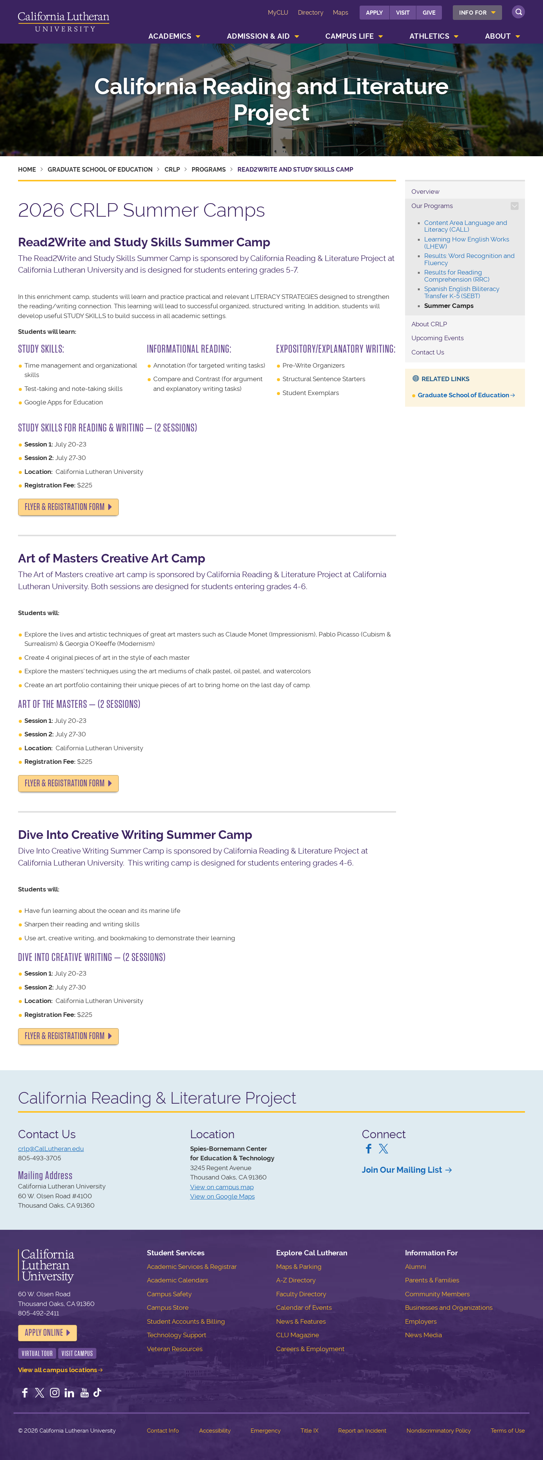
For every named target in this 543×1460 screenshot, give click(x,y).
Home (27, 169)
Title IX (309, 1430)
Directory (311, 12)
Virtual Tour (37, 1353)
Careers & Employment (310, 1349)
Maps (340, 12)
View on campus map (222, 1187)
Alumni (415, 1266)
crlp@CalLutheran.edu (51, 1148)
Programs (209, 169)
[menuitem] (477, 12)
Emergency (266, 1430)
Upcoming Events (437, 338)
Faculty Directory (301, 1294)
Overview (425, 191)
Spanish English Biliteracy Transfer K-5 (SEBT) (461, 292)
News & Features (301, 1321)
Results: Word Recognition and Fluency (469, 259)
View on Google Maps (222, 1196)
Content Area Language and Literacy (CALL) (465, 226)
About (498, 36)
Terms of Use (508, 1430)
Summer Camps (448, 305)
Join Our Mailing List (402, 1170)
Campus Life (349, 36)
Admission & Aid (258, 36)
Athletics (430, 36)
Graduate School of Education (100, 169)
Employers (421, 1321)
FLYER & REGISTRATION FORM (65, 507)
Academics (170, 36)
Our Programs (432, 206)
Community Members (437, 1294)
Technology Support (176, 1335)
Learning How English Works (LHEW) (466, 242)
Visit (403, 12)
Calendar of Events (304, 1307)
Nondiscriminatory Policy (439, 1430)
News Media (423, 1335)
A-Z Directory (296, 1280)
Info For (473, 12)
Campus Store (168, 1307)
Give (429, 12)
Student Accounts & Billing (186, 1321)
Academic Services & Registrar (192, 1266)
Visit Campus (77, 1353)
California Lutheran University (63, 23)
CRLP (172, 169)
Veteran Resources (175, 1349)
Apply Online (44, 1332)
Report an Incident (362, 1430)
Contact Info (163, 1430)
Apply (374, 12)
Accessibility (215, 1430)
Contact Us (427, 352)
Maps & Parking (299, 1266)
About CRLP (429, 324)
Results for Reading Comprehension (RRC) (457, 275)
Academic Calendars (177, 1280)
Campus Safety (169, 1294)
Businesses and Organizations (449, 1307)
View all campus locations (57, 1370)
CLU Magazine (297, 1335)
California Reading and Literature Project (271, 100)
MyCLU (278, 12)
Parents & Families (432, 1280)
